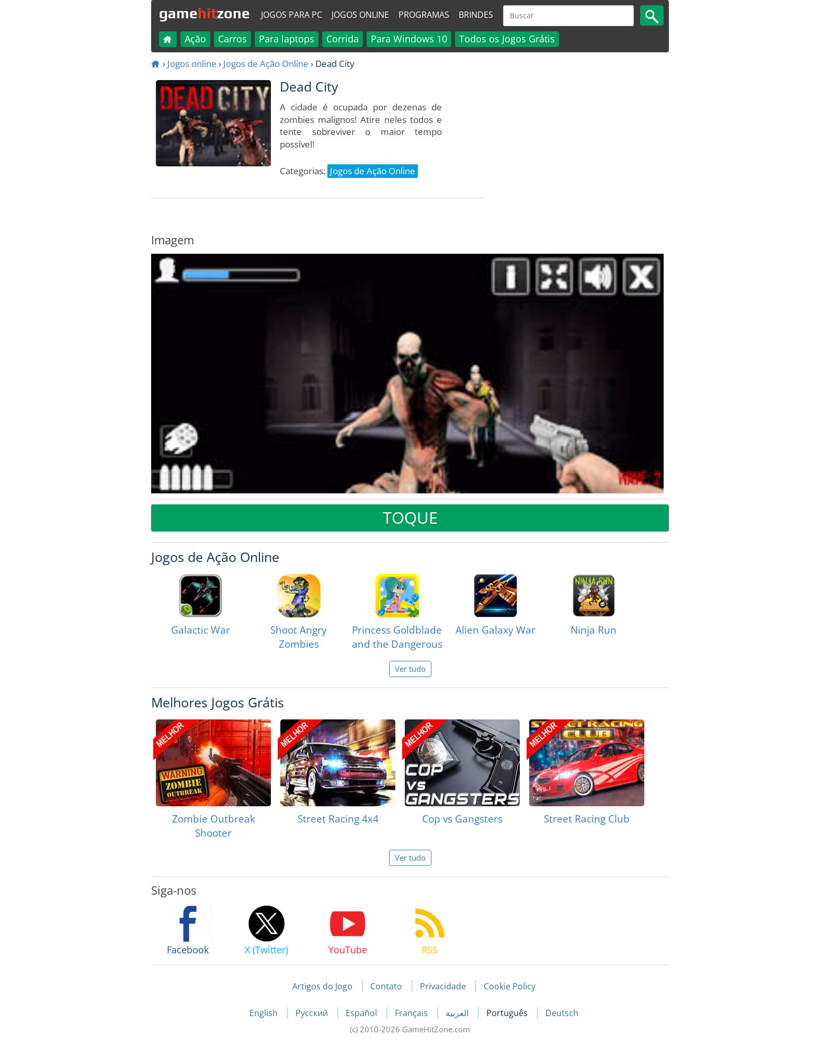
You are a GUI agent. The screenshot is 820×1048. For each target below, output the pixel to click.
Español (362, 1013)
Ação (195, 38)
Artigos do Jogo (322, 986)
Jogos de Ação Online (266, 64)
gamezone (204, 13)
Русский (312, 1013)
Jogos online (360, 14)
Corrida (342, 38)
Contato (386, 986)
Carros (232, 38)
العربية (458, 1013)
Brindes (476, 14)
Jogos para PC (291, 14)
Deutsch (561, 1013)
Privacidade (443, 986)
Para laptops (286, 38)
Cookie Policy (510, 986)
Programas (423, 14)
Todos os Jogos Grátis (507, 38)
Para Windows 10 (409, 38)
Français (412, 1013)
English (264, 1013)
